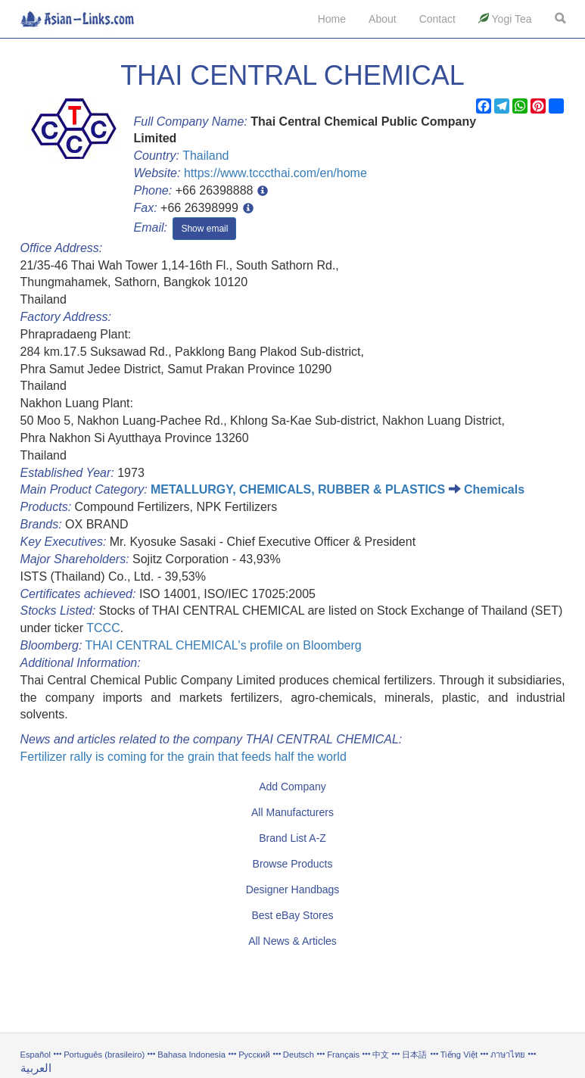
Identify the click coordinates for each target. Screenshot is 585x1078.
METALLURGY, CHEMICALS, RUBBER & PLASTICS (298, 489)
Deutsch (298, 1054)
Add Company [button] (292, 786)
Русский (254, 1054)
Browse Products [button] (293, 864)
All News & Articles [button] (292, 941)
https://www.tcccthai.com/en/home (275, 173)
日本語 (414, 1054)
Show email (204, 228)
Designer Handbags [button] (293, 889)
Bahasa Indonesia (191, 1054)
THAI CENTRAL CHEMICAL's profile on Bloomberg (223, 645)
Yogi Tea (505, 19)
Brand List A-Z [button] (292, 838)
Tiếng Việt (459, 1054)
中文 (380, 1054)
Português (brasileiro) (104, 1054)
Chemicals (494, 489)
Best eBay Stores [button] (292, 915)
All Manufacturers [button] (292, 812)
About (383, 19)
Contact (437, 19)
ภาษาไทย (508, 1054)
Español (35, 1054)
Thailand (205, 155)
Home (332, 19)
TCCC (103, 628)
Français (343, 1054)
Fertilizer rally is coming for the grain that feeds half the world (183, 756)
